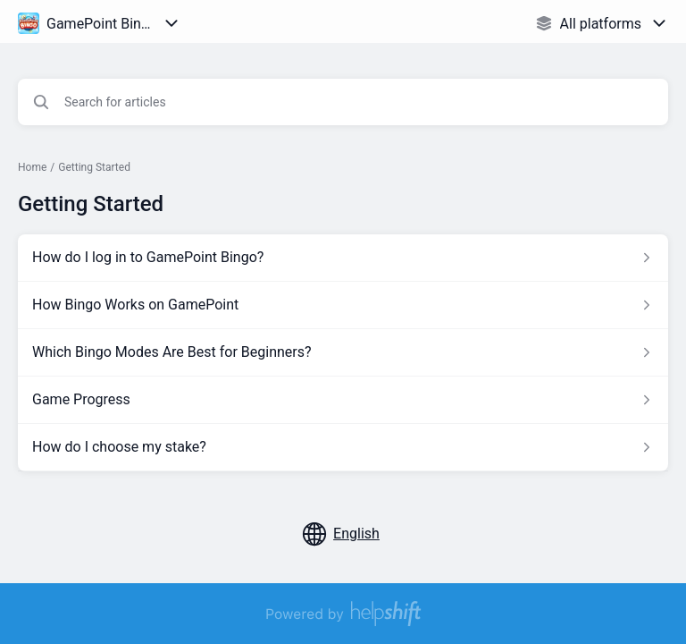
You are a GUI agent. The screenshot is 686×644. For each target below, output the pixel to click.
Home (32, 167)
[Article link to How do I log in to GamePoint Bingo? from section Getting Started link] (343, 257)
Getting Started (94, 167)
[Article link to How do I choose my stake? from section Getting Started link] (343, 447)
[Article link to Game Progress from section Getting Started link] (343, 400)
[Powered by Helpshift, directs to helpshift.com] (343, 613)
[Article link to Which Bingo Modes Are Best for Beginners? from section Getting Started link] (343, 352)
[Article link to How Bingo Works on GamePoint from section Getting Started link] (343, 305)
